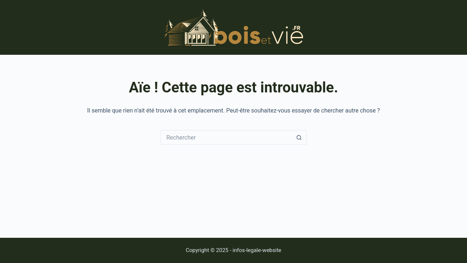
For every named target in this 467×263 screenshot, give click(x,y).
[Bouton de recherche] (299, 137)
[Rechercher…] (226, 137)
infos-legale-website (257, 250)
